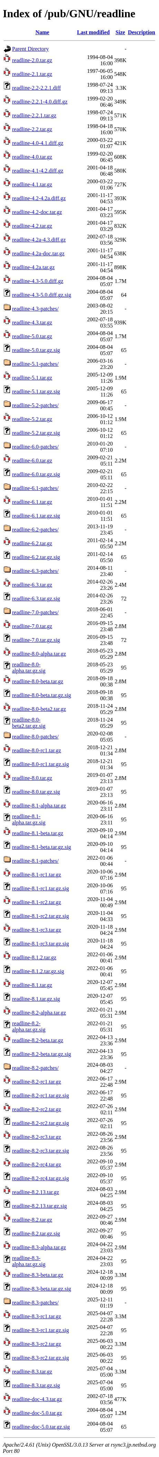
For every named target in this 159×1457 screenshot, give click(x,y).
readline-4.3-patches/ (35, 309)
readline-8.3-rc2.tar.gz (36, 1344)
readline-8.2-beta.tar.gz (37, 1040)
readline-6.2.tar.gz (32, 543)
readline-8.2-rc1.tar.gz (36, 1082)
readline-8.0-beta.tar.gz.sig (41, 695)
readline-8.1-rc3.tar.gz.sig (40, 944)
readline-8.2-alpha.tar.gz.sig (28, 1026)
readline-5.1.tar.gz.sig (36, 391)
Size (120, 32)
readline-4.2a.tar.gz (33, 267)
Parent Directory (30, 49)
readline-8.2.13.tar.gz (35, 1192)
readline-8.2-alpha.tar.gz (39, 1013)
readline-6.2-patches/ (35, 529)
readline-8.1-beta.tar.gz (37, 833)
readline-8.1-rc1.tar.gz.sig (40, 888)
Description (141, 32)
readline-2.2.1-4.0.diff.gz (39, 102)
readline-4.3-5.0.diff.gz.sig (41, 295)
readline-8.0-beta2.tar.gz (39, 709)
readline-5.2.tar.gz (32, 419)
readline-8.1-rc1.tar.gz (36, 875)
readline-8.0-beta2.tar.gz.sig (28, 723)
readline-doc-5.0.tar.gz (37, 1413)
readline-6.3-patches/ (35, 571)
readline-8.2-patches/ (35, 1068)
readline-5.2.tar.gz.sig (36, 433)
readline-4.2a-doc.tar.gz (38, 253)
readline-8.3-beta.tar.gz (37, 1275)
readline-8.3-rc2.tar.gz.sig (40, 1358)
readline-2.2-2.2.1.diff (36, 88)
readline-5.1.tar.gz (32, 378)
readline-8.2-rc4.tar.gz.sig (40, 1178)
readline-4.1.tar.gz (32, 184)
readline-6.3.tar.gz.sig (36, 599)
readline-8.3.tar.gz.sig (36, 1385)
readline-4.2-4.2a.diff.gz (39, 198)
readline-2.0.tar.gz (32, 60)
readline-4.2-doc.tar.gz (37, 212)
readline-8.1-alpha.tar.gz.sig (28, 819)
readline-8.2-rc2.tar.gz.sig (40, 1123)
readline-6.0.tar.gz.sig (36, 474)
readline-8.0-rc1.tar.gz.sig (40, 764)
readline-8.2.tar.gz (32, 1220)
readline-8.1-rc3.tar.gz (36, 930)
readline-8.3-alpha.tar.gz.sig (28, 1261)
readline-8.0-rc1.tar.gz (36, 750)
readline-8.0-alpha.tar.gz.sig (28, 668)
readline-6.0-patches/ (35, 447)
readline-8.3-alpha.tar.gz (39, 1247)
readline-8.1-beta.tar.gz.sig (41, 847)
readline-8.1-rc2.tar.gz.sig (40, 916)
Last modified (93, 32)
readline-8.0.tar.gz (32, 778)
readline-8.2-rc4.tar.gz (36, 1164)
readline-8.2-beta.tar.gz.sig (41, 1054)
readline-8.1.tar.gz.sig (36, 999)
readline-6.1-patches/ (35, 488)
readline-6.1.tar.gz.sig (36, 516)
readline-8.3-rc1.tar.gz (36, 1316)
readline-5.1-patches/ (35, 364)
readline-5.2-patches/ (35, 405)
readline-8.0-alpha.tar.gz (39, 654)
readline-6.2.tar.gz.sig (36, 557)
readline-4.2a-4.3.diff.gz (39, 240)
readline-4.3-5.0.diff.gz (37, 281)
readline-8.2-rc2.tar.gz (36, 1109)
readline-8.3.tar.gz (32, 1372)
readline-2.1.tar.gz (32, 74)
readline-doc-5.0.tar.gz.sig (41, 1427)
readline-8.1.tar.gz (32, 985)
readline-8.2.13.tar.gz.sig (39, 1206)
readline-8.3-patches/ (35, 1303)
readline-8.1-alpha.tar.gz (39, 806)
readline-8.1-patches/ (35, 861)
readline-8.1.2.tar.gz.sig (38, 971)
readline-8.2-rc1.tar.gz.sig (40, 1095)
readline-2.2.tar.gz (32, 129)
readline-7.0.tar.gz (32, 626)
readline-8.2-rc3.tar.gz (36, 1137)
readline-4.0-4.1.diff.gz (37, 143)
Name (42, 32)
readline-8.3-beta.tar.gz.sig (41, 1289)
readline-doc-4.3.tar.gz (37, 1399)
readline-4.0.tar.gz (32, 157)
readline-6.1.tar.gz (32, 502)
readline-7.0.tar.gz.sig (36, 640)
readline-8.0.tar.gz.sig (36, 792)
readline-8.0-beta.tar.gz (37, 681)
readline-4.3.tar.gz (32, 322)
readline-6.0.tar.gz (32, 460)
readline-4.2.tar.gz (32, 226)
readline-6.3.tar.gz (32, 585)
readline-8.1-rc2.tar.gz (36, 902)
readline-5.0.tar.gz (32, 336)
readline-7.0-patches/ (35, 612)
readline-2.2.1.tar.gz (34, 115)
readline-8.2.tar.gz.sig (36, 1233)
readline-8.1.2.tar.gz (34, 957)
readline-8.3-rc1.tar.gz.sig (40, 1330)
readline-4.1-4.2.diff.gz (37, 171)
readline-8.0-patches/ (35, 737)
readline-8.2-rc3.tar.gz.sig (40, 1151)
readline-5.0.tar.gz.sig (36, 350)
